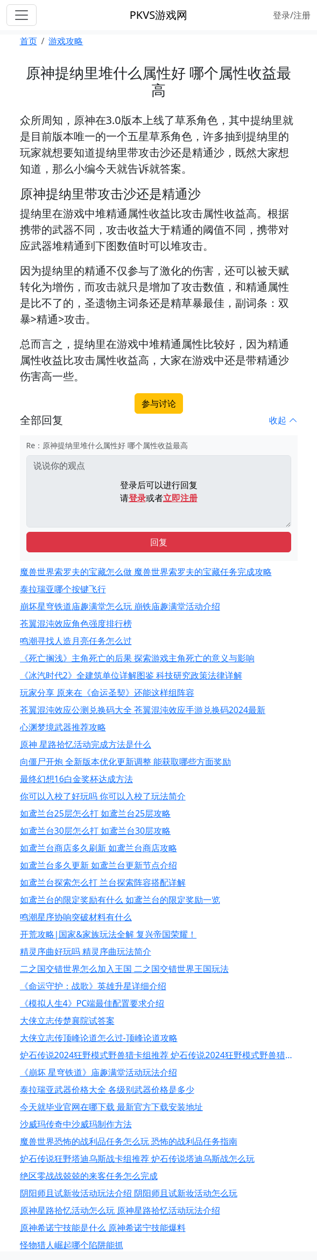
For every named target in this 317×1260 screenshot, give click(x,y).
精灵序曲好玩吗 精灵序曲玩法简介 (85, 951)
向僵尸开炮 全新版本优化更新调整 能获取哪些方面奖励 (125, 762)
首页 (28, 41)
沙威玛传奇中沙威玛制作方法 (76, 1124)
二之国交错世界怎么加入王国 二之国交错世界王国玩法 (124, 969)
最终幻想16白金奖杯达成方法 (76, 779)
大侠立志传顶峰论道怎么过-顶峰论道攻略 (99, 1038)
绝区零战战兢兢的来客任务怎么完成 (89, 1176)
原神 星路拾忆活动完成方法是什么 (85, 744)
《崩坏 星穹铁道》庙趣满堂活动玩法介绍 (98, 1072)
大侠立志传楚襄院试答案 (67, 1020)
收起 (283, 420)
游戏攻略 (65, 41)
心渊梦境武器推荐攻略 (63, 727)
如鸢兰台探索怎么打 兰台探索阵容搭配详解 (103, 882)
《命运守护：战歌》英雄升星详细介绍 (93, 986)
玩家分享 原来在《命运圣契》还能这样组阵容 (107, 693)
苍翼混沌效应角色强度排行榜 (76, 623)
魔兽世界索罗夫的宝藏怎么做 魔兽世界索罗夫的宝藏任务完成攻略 (146, 572)
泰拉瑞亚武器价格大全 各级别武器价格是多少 (107, 1089)
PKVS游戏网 (158, 15)
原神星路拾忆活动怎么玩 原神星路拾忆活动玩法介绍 (120, 1210)
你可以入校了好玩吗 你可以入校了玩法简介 (103, 796)
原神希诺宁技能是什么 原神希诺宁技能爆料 (103, 1228)
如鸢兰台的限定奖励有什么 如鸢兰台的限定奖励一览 (120, 900)
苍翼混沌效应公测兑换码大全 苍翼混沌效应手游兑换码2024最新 (143, 710)
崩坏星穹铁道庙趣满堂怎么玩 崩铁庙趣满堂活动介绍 (120, 606)
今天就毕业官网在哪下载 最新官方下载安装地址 (111, 1107)
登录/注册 (292, 15)
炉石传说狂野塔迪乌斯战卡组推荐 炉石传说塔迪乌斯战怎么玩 (137, 1159)
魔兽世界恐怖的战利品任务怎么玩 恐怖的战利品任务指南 (128, 1141)
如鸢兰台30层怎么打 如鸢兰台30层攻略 (95, 831)
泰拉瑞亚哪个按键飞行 (63, 589)
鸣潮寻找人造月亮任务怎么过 (76, 641)
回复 (158, 542)
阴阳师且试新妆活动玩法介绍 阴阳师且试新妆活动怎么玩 (128, 1193)
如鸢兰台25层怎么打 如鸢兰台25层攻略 (95, 813)
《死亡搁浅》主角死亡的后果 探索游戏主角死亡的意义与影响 (137, 658)
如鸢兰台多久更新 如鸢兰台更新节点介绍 (98, 865)
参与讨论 (159, 403)
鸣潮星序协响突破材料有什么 (76, 917)
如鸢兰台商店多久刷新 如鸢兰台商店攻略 (98, 848)
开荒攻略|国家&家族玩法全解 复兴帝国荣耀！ (108, 934)
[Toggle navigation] (21, 15)
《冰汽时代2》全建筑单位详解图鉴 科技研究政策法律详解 (131, 675)
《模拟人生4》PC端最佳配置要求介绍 (92, 1003)
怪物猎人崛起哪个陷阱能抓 (71, 1245)
